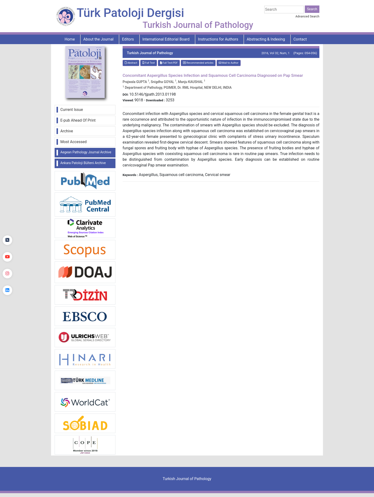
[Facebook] (7, 223)
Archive (66, 131)
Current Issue (71, 109)
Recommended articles (198, 62)
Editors (128, 39)
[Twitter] (7, 240)
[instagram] (7, 273)
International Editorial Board (166, 39)
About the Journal (98, 39)
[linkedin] (7, 290)
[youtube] (7, 257)
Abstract (131, 62)
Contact (300, 39)
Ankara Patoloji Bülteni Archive (83, 163)
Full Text (148, 62)
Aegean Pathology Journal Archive (85, 152)
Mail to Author (229, 62)
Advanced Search (307, 16)
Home (70, 39)
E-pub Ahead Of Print (78, 120)
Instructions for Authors (218, 39)
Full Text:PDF (169, 62)
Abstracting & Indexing (266, 39)
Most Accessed (73, 142)
